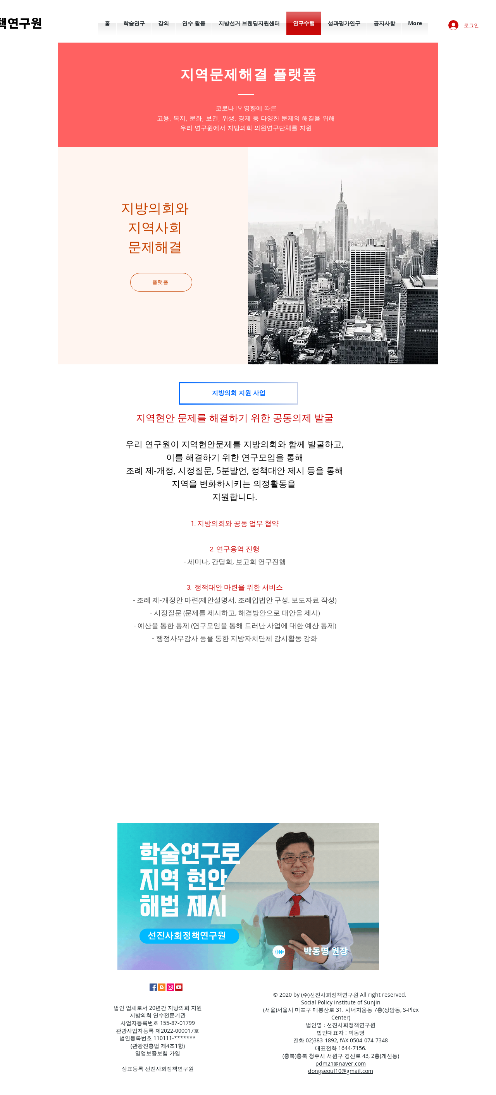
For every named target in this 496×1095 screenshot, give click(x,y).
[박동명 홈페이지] (161, 987)
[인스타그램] (170, 987)
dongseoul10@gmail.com (340, 1070)
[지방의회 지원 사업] (238, 393)
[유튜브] (179, 987)
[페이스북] (153, 987)
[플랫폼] (161, 282)
